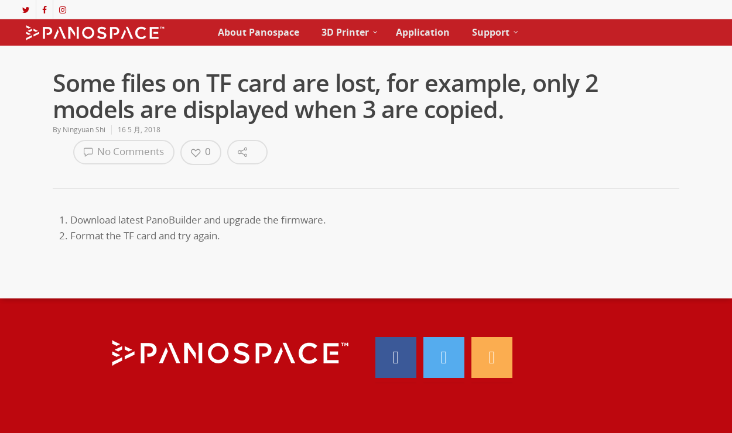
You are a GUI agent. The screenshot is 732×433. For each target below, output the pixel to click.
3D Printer (349, 32)
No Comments (124, 151)
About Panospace (258, 32)
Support (495, 32)
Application (423, 32)
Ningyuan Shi (84, 130)
